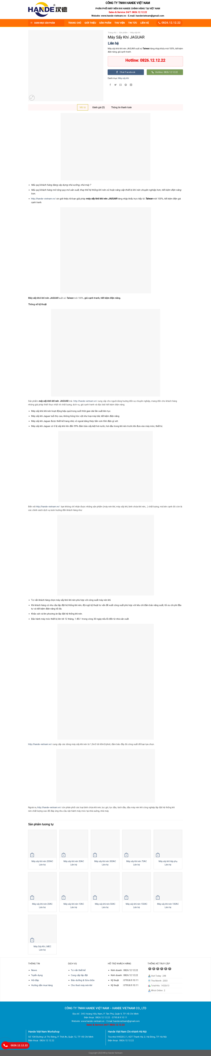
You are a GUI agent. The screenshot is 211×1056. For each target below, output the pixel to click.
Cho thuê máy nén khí (81, 985)
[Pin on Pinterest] (125, 85)
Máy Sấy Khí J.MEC (42, 946)
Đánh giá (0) (98, 107)
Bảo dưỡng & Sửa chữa (82, 980)
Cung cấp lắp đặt (79, 975)
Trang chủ (112, 32)
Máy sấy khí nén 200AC (42, 861)
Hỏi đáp (35, 980)
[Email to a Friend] (120, 85)
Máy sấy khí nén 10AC (74, 904)
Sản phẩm (123, 32)
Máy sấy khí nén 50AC (105, 904)
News (34, 970)
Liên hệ (113, 43)
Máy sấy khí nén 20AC (42, 904)
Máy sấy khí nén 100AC (168, 904)
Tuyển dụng (37, 975)
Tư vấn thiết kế (78, 970)
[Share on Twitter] (115, 85)
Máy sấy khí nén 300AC (105, 861)
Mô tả (83, 107)
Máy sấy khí (135, 32)
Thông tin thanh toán (121, 107)
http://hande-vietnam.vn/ (43, 198)
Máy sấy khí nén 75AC (136, 861)
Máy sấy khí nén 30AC (74, 861)
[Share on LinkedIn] (131, 85)
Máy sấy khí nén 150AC (136, 904)
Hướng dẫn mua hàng (42, 985)
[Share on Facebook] (110, 85)
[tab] (82, 107)
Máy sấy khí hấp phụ (168, 861)
